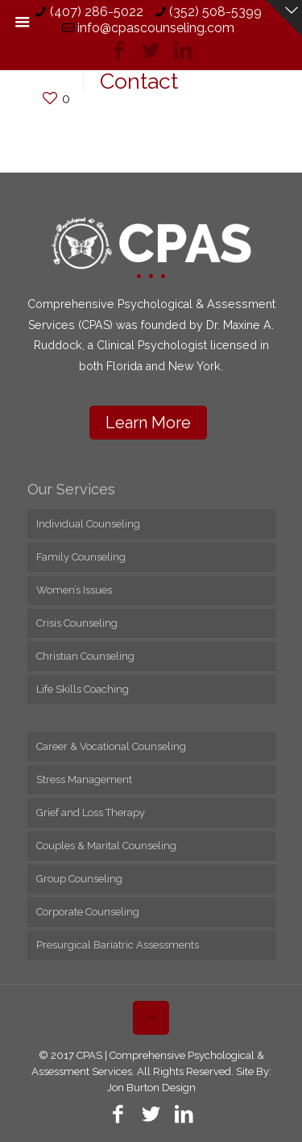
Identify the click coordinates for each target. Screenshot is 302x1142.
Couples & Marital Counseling (106, 846)
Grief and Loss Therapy (90, 812)
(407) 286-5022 (96, 11)
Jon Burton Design (151, 1088)
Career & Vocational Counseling (111, 746)
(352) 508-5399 (215, 11)
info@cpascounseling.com (155, 27)
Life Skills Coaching (82, 689)
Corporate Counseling (87, 912)
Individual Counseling (88, 524)
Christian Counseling (85, 656)
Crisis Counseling (77, 623)
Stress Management (84, 779)
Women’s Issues (74, 590)
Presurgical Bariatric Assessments (117, 945)
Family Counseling (81, 557)
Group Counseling (79, 879)
